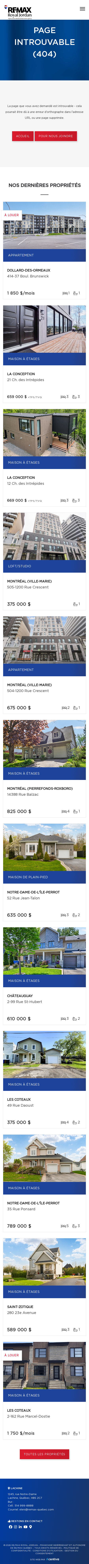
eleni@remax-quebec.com (36, 1509)
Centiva (52, 1559)
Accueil (23, 136)
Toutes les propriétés (44, 1454)
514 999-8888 (24, 1505)
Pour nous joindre (56, 136)
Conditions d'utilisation (47, 1551)
